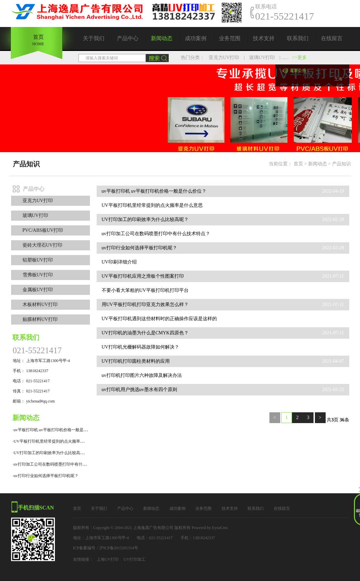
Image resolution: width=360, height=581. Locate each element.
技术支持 (263, 38)
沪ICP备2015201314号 (118, 548)
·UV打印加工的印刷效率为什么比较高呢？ (50, 452)
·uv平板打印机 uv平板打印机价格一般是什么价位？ (58, 429)
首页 (298, 163)
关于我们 (93, 38)
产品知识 (341, 163)
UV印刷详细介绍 (119, 262)
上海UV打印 (108, 559)
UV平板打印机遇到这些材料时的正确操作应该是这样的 (159, 318)
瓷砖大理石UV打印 (42, 245)
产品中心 (127, 38)
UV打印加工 (134, 559)
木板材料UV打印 (40, 304)
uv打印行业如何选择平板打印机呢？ (139, 247)
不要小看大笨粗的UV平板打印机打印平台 (145, 290)
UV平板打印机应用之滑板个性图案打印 (143, 276)
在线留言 (331, 38)
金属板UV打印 (38, 289)
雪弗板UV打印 (38, 274)
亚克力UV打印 (224, 57)
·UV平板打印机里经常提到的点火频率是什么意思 (56, 441)
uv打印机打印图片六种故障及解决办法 (142, 375)
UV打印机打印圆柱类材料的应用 (136, 361)
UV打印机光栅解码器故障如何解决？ (140, 347)
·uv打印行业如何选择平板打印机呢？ (45, 475)
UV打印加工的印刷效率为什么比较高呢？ (145, 219)
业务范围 (229, 38)
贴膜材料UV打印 (40, 319)
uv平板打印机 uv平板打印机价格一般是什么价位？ (154, 191)
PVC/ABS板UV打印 (43, 230)
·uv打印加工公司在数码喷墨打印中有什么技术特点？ (60, 464)
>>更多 (299, 57)
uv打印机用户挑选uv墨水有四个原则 (139, 389)
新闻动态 (161, 38)
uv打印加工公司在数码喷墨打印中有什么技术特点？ (156, 233)
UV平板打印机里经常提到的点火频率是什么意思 (152, 205)
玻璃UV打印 (262, 57)
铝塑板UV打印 (38, 259)
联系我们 (297, 38)
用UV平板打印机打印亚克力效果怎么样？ (145, 304)
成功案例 (195, 38)
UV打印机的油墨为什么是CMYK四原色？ (145, 332)
